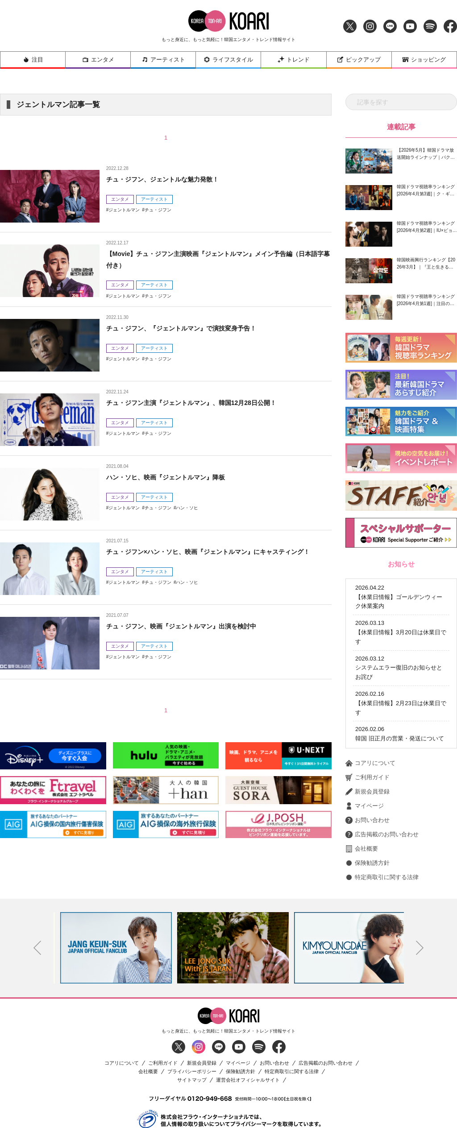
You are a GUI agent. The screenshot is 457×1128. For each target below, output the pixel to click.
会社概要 (361, 811)
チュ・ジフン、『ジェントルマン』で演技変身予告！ (192, 328)
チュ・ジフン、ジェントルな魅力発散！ (170, 179)
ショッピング (424, 59)
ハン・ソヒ (187, 507)
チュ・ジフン (158, 209)
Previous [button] (37, 911)
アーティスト (163, 59)
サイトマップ (192, 1043)
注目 (33, 59)
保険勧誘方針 (367, 826)
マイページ (364, 769)
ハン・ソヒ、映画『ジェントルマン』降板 (174, 477)
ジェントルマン (124, 209)
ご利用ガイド (367, 740)
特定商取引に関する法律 (382, 840)
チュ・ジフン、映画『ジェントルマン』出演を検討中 (192, 626)
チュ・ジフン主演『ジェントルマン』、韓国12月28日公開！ (203, 402)
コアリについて (370, 726)
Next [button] (419, 911)
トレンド (294, 59)
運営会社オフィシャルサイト (248, 1043)
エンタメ (98, 59)
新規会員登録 (367, 754)
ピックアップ (359, 59)
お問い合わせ (367, 783)
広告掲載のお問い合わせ (382, 797)
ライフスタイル (228, 59)
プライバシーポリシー (191, 1034)
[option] (112, 910)
